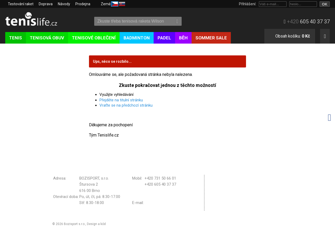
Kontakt (219, 207)
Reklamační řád (225, 187)
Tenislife (36, 19)
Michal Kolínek (117, 224)
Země (113, 3)
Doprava (46, 4)
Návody (64, 4)
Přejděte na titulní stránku (121, 100)
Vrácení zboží (224, 194)
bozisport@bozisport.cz (165, 202)
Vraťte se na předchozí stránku (126, 105)
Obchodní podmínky (229, 178)
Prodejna (82, 4)
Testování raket (21, 4)
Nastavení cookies (228, 200)
